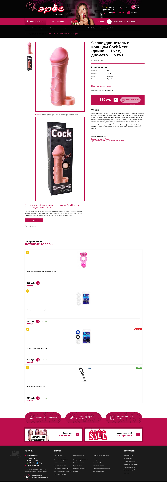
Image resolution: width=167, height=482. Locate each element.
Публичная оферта (37, 476)
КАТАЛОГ (37, 22)
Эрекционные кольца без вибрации (63, 28)
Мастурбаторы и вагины (80, 460)
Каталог (34, 28)
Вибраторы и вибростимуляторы (60, 456)
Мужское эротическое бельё (63, 472)
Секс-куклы (96, 460)
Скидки (55, 21)
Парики (75, 472)
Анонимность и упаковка (131, 464)
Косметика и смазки (98, 466)
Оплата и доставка (129, 462)
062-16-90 (114, 13)
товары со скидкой (112, 435)
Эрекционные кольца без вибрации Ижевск (107, 141)
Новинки (64, 21)
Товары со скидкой (129, 470)
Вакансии (126, 473)
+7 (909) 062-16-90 (32, 459)
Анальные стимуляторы (61, 460)
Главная (27, 28)
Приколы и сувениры (79, 469)
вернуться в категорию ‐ (52, 34)
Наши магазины (132, 21)
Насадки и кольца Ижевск (100, 139)
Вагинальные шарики (60, 466)
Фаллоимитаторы (78, 456)
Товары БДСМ (97, 463)
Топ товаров (99, 21)
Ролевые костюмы (98, 472)
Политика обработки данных (40, 478)
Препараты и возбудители (62, 469)
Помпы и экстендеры (60, 463)
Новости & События (129, 467)
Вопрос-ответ (128, 459)
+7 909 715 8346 (32, 461)
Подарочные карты (60, 475)
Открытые (51, 435)
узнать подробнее (34, 220)
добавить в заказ (130, 100)
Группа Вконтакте (32, 466)
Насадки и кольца (45, 28)
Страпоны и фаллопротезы (101, 456)
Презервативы (77, 466)
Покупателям (119, 21)
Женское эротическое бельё (101, 469)
